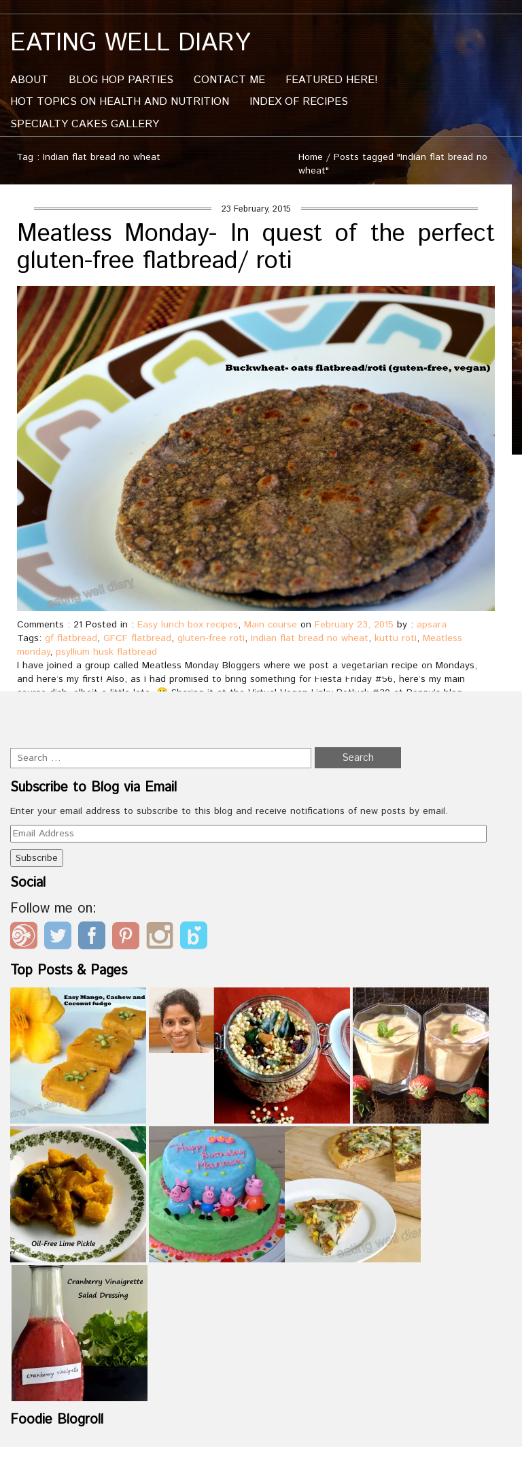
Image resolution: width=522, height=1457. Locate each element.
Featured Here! (331, 80)
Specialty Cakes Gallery (84, 124)
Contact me (229, 80)
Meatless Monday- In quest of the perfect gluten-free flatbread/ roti (256, 247)
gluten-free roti (211, 638)
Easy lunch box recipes (187, 625)
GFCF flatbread (137, 638)
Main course (270, 625)
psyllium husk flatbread (106, 652)
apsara (432, 625)
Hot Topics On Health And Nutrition (119, 102)
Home (310, 157)
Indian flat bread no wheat (309, 638)
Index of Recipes (298, 102)
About (29, 80)
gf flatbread (71, 638)
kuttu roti (396, 638)
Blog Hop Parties (121, 80)
